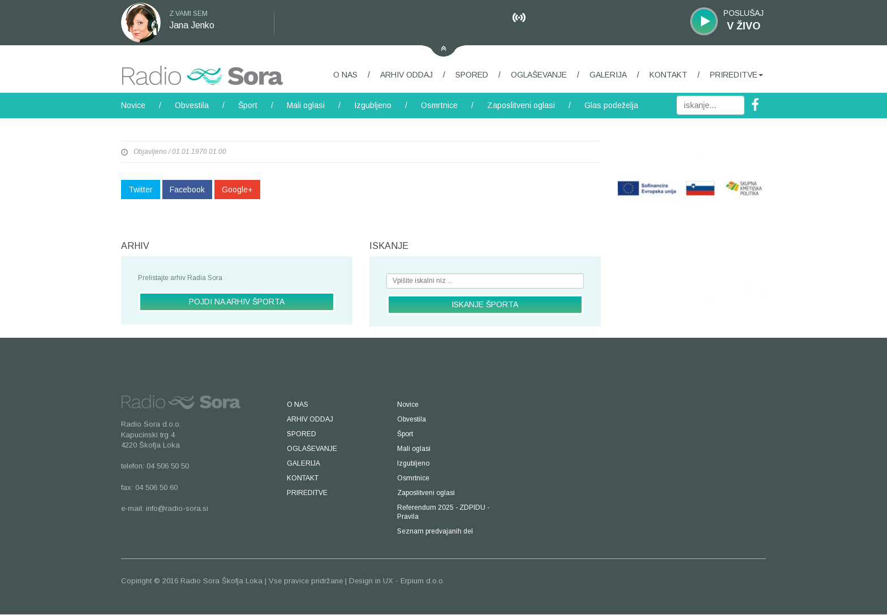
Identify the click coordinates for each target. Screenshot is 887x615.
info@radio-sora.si (177, 508)
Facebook (187, 189)
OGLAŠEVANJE (539, 74)
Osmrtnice (439, 105)
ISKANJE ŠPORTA (484, 304)
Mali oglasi (306, 105)
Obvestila (192, 105)
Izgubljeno (372, 105)
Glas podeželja (611, 105)
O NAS (345, 74)
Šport (247, 105)
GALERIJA (608, 74)
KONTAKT (668, 74)
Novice (133, 105)
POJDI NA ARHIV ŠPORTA (237, 301)
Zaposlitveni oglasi (521, 105)
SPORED (471, 74)
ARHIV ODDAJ (406, 74)
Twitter (140, 189)
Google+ (237, 189)
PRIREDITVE (736, 74)
